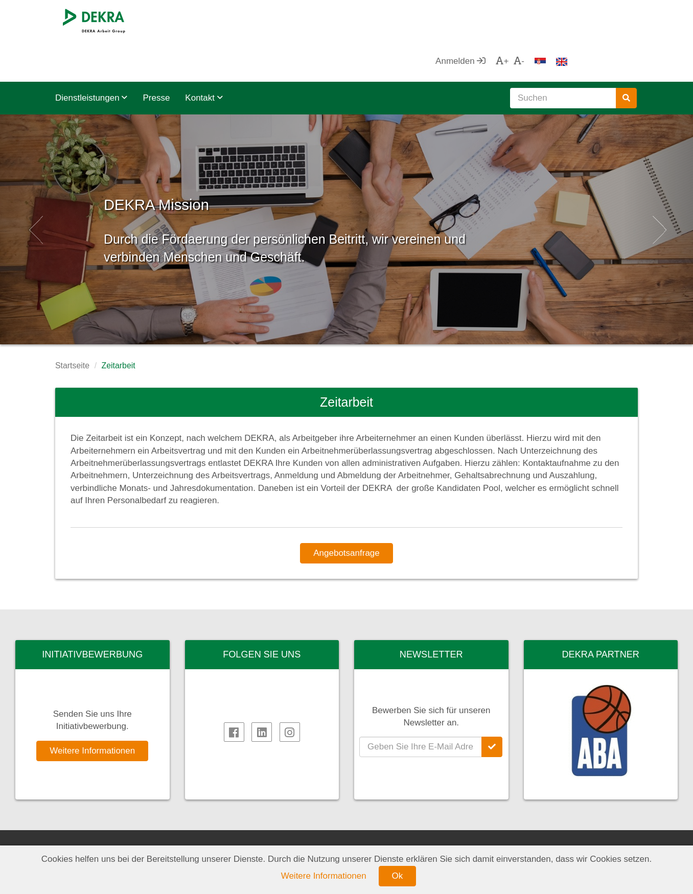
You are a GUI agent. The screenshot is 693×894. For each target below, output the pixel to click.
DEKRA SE (87, 839)
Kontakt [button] (203, 57)
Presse (156, 57)
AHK (523, 839)
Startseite (72, 324)
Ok (397, 876)
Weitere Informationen (92, 710)
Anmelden (529, 20)
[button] (35, 188)
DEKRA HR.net (244, 839)
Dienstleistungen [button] (91, 57)
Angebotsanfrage (346, 512)
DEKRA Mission (217, 158)
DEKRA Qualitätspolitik (408, 839)
